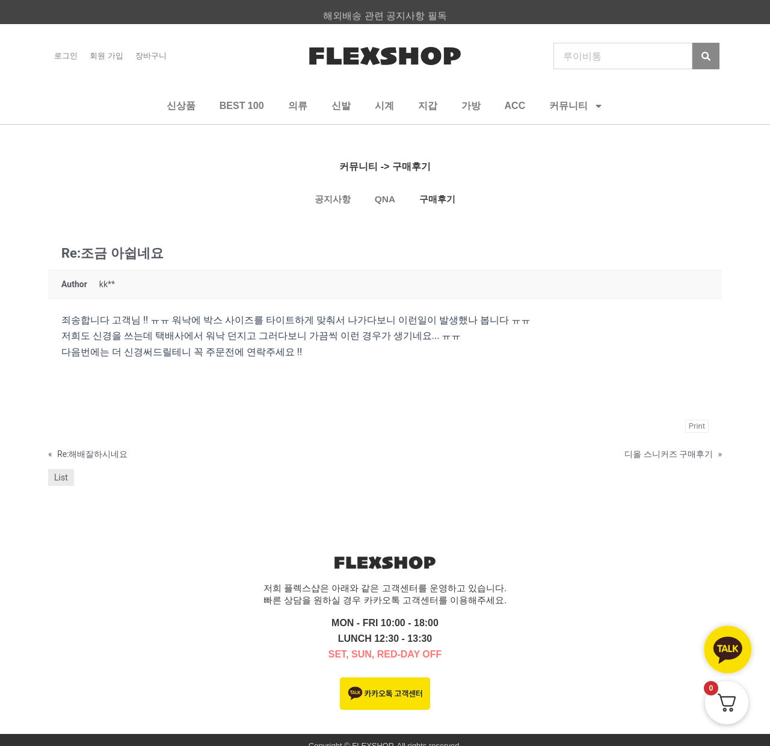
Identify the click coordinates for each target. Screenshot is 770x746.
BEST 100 (242, 106)
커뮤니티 (576, 106)
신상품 (181, 106)
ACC (515, 106)
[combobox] (622, 56)
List (61, 477)
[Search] (705, 56)
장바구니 (151, 55)
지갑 (427, 106)
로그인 (66, 55)
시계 (384, 106)
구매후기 (439, 199)
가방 (471, 106)
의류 (297, 106)
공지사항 (331, 199)
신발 (341, 106)
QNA (385, 199)
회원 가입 (106, 55)
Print (697, 426)
